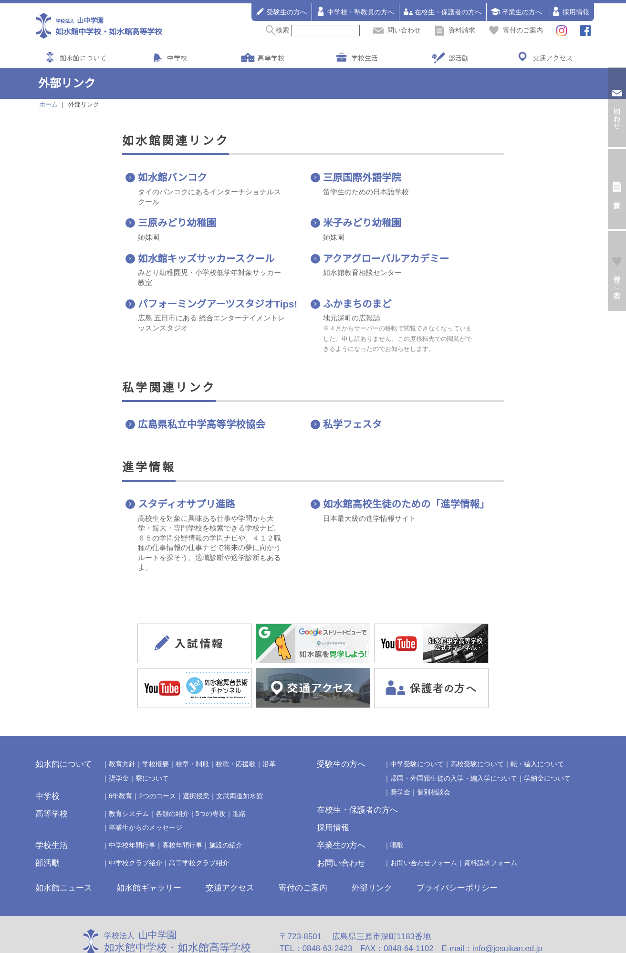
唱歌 (397, 813)
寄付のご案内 (516, 30)
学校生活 (364, 58)
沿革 (269, 732)
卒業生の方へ (516, 11)
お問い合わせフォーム (423, 831)
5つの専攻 (211, 781)
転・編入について (537, 732)
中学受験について (417, 732)
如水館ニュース (63, 855)
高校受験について (477, 732)
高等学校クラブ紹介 (199, 831)
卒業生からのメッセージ (145, 795)
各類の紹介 (172, 781)
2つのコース (157, 763)
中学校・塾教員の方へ (355, 11)
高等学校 (271, 58)
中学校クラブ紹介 (135, 831)
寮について (152, 746)
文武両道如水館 (239, 763)
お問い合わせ (341, 831)
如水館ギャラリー (148, 855)
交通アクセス (552, 58)
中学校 (177, 58)
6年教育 (121, 763)
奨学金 (119, 746)
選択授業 (196, 763)
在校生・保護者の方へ (442, 11)
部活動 (459, 58)
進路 (239, 781)
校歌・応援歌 (236, 732)
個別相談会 (433, 759)
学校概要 (155, 732)
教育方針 (122, 732)
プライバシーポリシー (457, 855)
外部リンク (372, 855)
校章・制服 (192, 732)
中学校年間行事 (132, 813)
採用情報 (570, 11)
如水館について (83, 58)
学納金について (547, 746)
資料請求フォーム (490, 831)
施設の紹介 (225, 813)
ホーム (48, 104)
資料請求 (454, 30)
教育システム (129, 781)
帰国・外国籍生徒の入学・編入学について (453, 746)
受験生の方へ (281, 11)
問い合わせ (397, 30)
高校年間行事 (182, 813)
